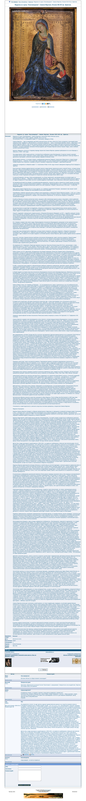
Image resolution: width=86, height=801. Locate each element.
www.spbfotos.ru (50, 652)
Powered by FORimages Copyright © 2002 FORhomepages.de (43, 791)
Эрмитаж (30, 1)
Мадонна (15, 636)
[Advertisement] (43, 120)
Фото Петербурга (23, 1)
